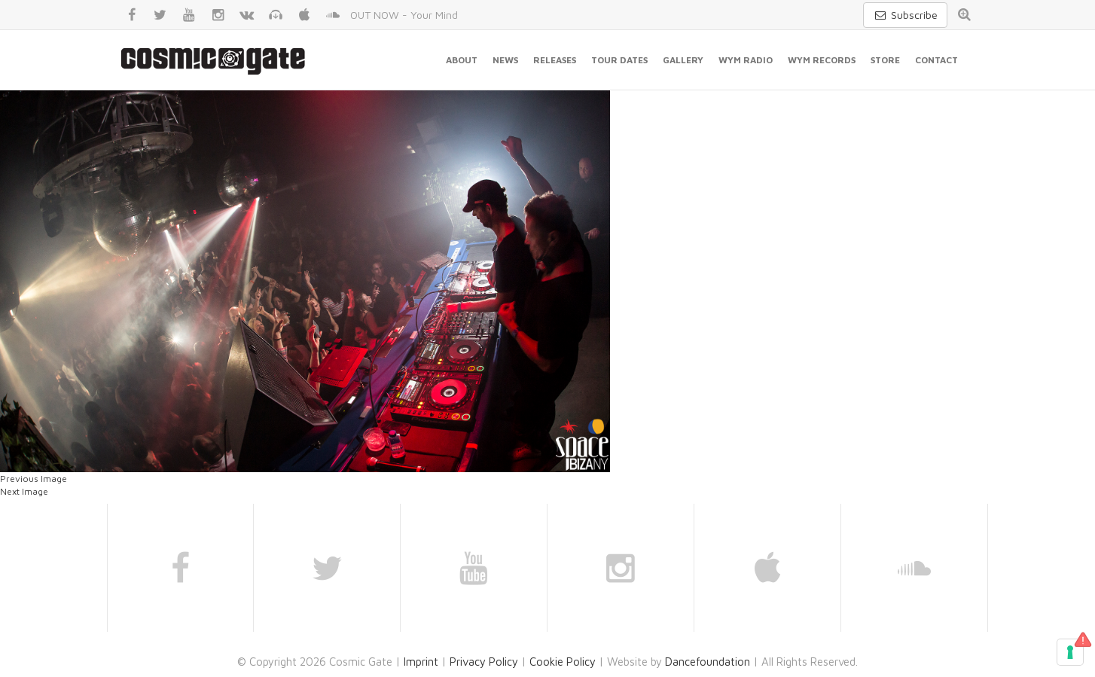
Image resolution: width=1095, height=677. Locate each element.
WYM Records (822, 60)
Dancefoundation (707, 661)
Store (885, 60)
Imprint (421, 661)
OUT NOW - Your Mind (404, 14)
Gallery (683, 60)
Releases (554, 60)
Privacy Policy (484, 661)
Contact (936, 60)
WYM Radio (745, 60)
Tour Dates (619, 60)
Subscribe (905, 14)
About (461, 60)
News (505, 60)
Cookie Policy (562, 661)
